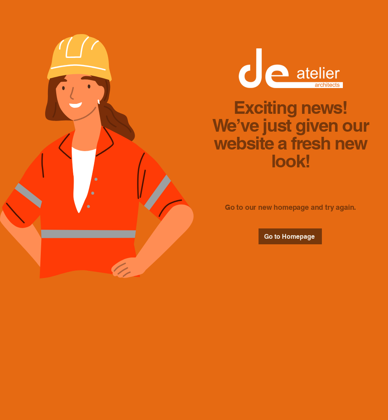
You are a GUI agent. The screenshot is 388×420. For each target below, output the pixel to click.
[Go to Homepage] (290, 236)
